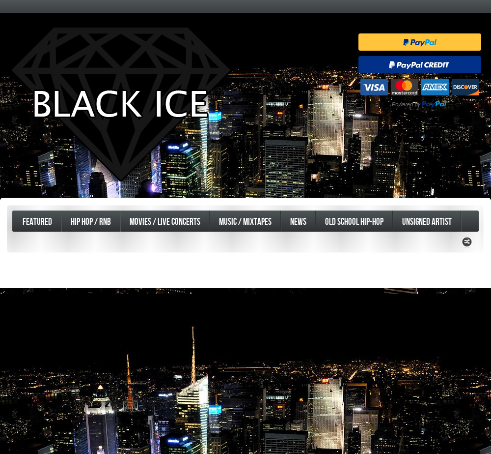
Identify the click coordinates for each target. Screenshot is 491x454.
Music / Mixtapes (245, 222)
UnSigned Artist (427, 222)
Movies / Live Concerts (165, 222)
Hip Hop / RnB (91, 222)
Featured (37, 222)
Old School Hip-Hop (354, 222)
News (298, 222)
